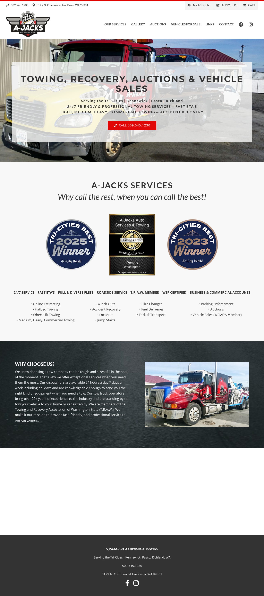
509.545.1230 (17, 5)
